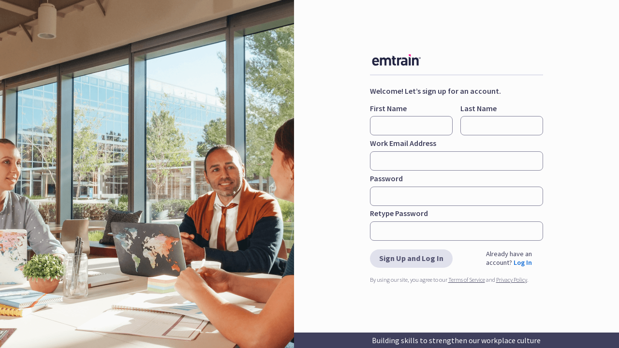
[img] (404, 60)
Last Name (478, 108)
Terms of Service (466, 279)
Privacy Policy (511, 279)
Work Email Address (403, 143)
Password (386, 178)
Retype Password (399, 213)
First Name (388, 108)
